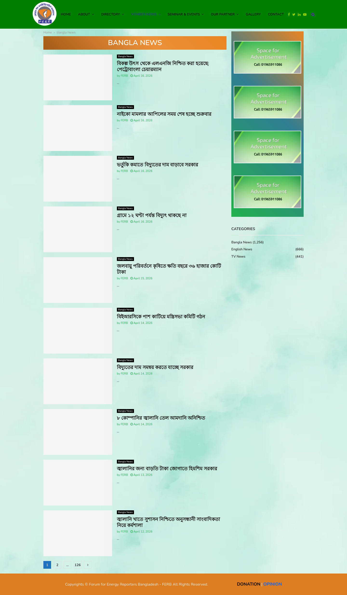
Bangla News (125, 56)
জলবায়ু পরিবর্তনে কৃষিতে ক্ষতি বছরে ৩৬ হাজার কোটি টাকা (169, 269)
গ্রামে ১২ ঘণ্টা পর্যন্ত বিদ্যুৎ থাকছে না (152, 215)
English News (241, 249)
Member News (144, 14)
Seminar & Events (184, 14)
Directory (110, 14)
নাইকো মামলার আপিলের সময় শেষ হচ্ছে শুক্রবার (164, 114)
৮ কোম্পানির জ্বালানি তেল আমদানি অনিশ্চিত (161, 418)
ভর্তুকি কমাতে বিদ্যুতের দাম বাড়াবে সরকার (157, 165)
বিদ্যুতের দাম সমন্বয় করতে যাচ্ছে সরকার (155, 367)
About (84, 14)
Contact (276, 14)
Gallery (253, 14)
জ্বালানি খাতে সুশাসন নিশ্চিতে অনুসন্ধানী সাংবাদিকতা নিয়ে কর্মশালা (168, 522)
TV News (238, 256)
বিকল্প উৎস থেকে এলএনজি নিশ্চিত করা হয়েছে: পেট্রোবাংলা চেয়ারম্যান (163, 66)
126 (77, 565)
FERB (124, 76)
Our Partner (222, 14)
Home (66, 14)
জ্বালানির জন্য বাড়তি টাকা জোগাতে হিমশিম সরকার (167, 468)
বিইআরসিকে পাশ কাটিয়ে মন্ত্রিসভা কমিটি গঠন (161, 317)
